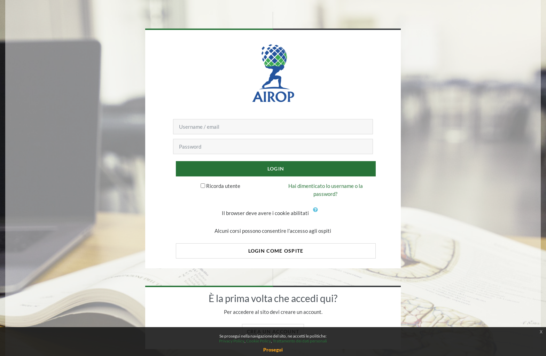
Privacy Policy (231, 340)
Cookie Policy (258, 340)
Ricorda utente (223, 186)
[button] (317, 213)
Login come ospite (276, 251)
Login (275, 169)
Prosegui (273, 350)
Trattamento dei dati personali (300, 340)
